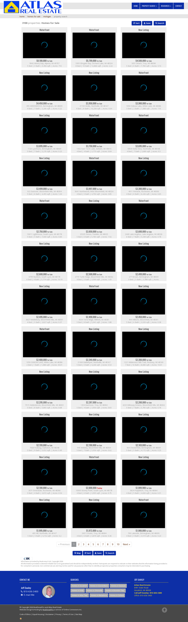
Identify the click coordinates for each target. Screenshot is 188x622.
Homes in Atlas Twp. (80, 595)
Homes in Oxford (117, 595)
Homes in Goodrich (79, 586)
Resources (166, 5)
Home (136, 5)
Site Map (78, 614)
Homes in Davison (118, 586)
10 (118, 544)
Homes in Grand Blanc (99, 586)
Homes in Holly (78, 590)
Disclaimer (50, 614)
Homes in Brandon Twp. (115, 590)
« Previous (64, 544)
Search (109, 553)
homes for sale (34, 16)
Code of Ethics (25, 614)
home (22, 16)
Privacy (58, 614)
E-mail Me (29, 594)
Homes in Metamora (99, 595)
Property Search (149, 5)
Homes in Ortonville (94, 590)
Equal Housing (38, 614)
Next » (126, 544)
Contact (178, 5)
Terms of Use (68, 614)
